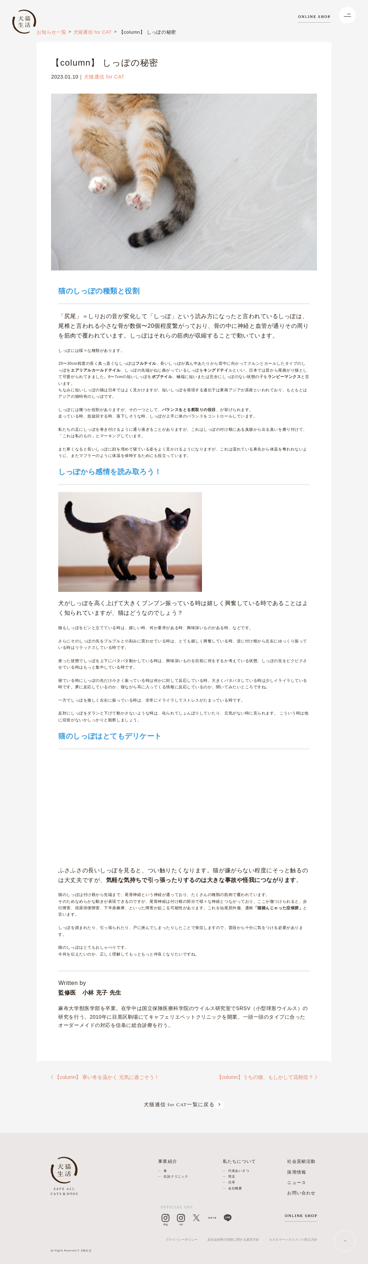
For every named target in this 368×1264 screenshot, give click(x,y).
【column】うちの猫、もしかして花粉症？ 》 (268, 1077)
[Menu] (347, 15)
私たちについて (239, 1161)
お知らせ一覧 (51, 32)
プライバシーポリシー (181, 1239)
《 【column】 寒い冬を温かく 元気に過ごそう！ (103, 1077)
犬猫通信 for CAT (92, 32)
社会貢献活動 (301, 1161)
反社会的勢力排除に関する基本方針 (233, 1239)
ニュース (296, 1182)
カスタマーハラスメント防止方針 (293, 1239)
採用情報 (296, 1172)
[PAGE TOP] (345, 1241)
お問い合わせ (301, 1192)
